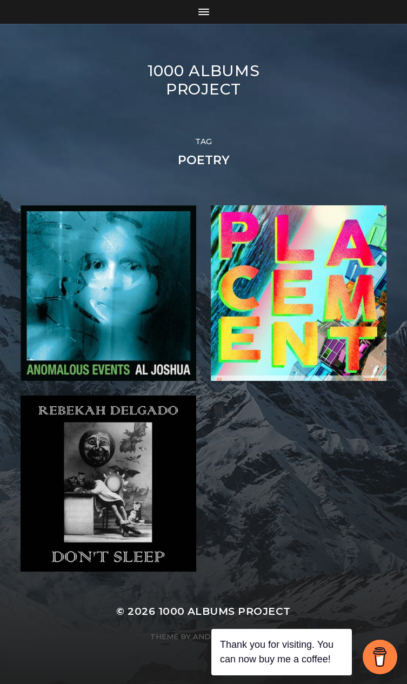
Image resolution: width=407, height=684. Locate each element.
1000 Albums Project (204, 80)
